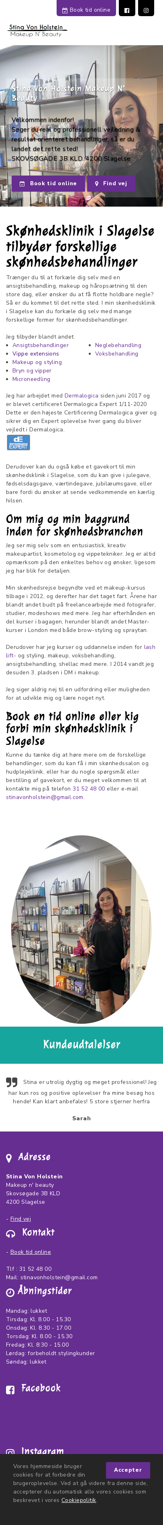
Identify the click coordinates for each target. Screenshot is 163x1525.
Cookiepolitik (78, 1500)
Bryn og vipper (32, 370)
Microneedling (31, 379)
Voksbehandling (117, 354)
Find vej (111, 183)
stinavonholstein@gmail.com (45, 797)
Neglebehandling (118, 345)
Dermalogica (82, 396)
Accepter (128, 1470)
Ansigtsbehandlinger (40, 345)
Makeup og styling (37, 362)
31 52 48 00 (89, 789)
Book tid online (86, 10)
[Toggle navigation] (149, 32)
